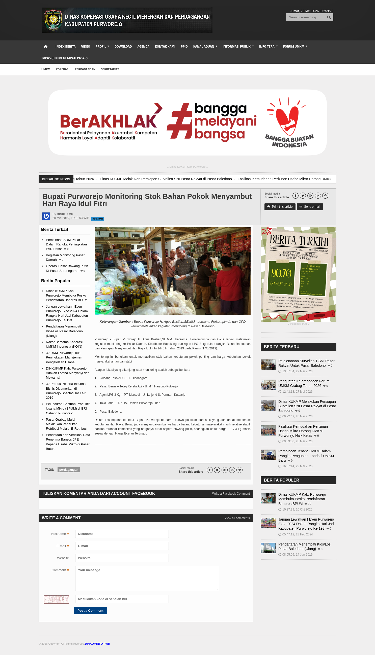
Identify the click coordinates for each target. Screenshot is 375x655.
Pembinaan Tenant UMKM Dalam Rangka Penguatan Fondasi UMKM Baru (306, 455)
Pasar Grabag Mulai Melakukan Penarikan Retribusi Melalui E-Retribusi (66, 424)
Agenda (143, 46)
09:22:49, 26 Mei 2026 (295, 416)
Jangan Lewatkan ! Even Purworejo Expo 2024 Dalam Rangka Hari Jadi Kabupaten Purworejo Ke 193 (306, 523)
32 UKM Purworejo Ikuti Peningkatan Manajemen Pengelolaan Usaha (64, 357)
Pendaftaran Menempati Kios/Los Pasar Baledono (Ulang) (64, 330)
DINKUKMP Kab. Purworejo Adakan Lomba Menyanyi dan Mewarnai (67, 373)
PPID (184, 46)
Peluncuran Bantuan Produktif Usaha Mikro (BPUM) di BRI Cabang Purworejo (68, 408)
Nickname (60, 534)
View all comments (237, 518)
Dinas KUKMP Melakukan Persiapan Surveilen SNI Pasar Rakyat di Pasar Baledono (185, 179)
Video (85, 46)
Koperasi (62, 69)
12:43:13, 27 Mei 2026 (295, 391)
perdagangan (68, 469)
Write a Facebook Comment (231, 493)
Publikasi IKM (298, 324)
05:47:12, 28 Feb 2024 (295, 534)
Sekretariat (110, 69)
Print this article (280, 206)
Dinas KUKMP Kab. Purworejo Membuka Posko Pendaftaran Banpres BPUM (66, 295)
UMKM (45, 69)
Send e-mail (310, 206)
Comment (60, 570)
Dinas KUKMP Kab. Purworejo (187, 167)
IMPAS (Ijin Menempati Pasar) (64, 57)
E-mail (63, 546)
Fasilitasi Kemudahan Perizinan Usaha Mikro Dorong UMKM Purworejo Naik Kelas (303, 431)
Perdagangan (85, 69)
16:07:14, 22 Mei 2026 (295, 466)
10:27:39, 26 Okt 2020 (295, 509)
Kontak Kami (165, 46)
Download (123, 46)
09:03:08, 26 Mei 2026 (295, 441)
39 (309, 504)
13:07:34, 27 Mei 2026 (295, 371)
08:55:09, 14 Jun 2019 (295, 554)
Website (63, 558)
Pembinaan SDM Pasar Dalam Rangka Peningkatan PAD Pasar (66, 244)
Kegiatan (98, 219)
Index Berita (66, 46)
